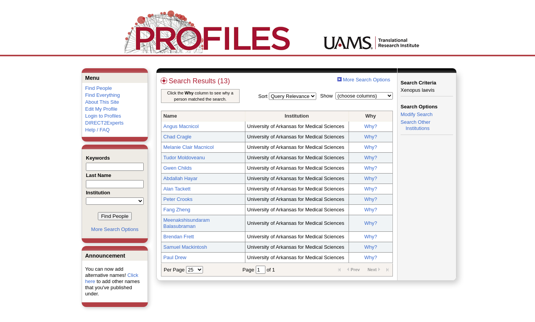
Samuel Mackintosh (185, 247)
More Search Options (115, 229)
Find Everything (102, 95)
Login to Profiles (103, 116)
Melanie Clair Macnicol (188, 147)
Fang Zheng (176, 209)
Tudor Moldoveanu (184, 157)
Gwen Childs (177, 168)
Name (170, 116)
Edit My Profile (101, 109)
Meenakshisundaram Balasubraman (186, 223)
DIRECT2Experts (104, 123)
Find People (98, 88)
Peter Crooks (178, 199)
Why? (370, 126)
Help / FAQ (97, 130)
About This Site (102, 102)
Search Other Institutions (415, 125)
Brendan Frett (178, 236)
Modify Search (417, 114)
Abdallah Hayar (180, 178)
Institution (297, 116)
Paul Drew (174, 257)
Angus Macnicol (181, 126)
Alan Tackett (177, 189)
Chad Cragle (177, 137)
